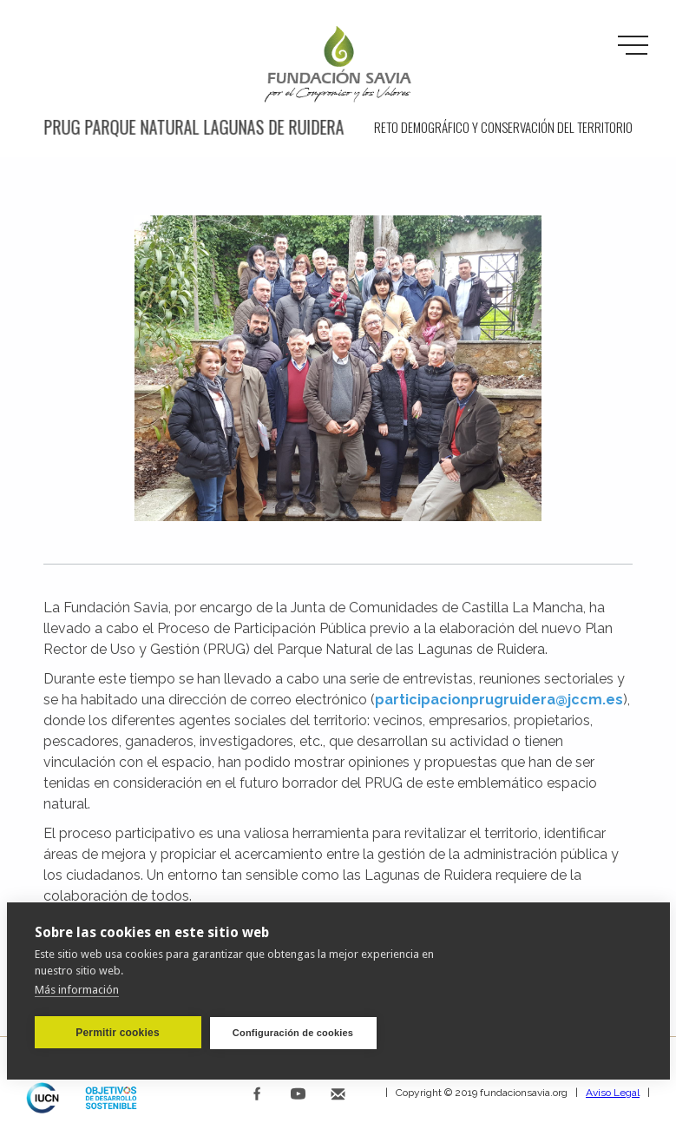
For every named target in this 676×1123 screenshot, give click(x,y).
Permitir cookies (117, 1032)
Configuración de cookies (293, 1032)
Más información (77, 988)
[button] (633, 46)
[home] (338, 65)
